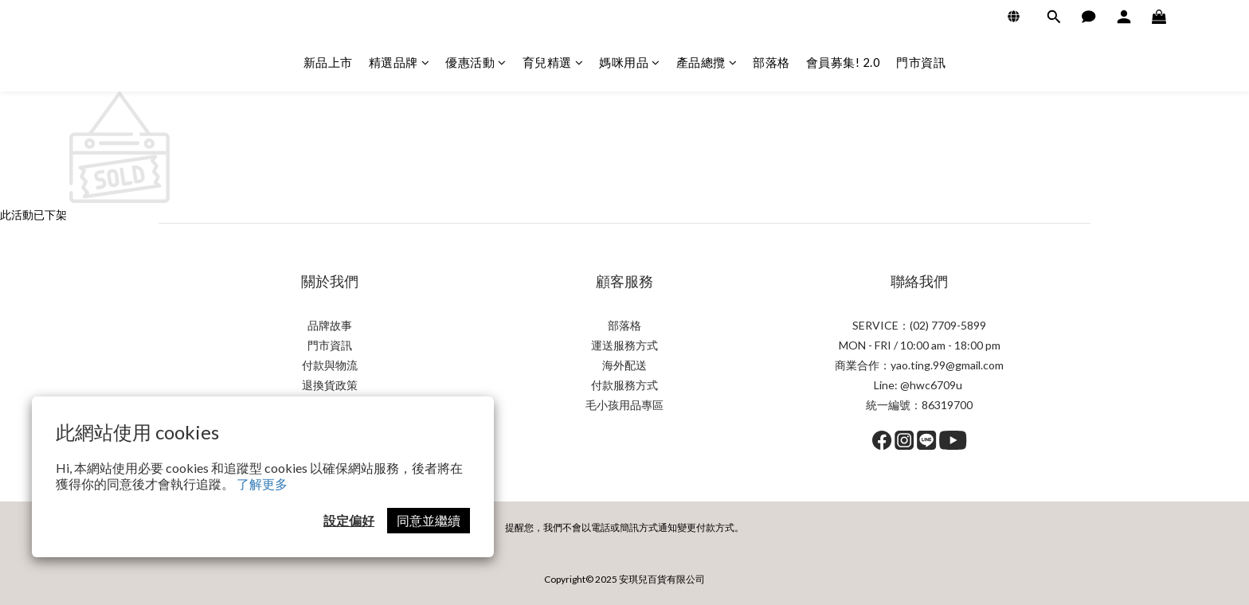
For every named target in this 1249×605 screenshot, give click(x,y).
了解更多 (262, 483)
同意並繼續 (428, 520)
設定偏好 (348, 520)
